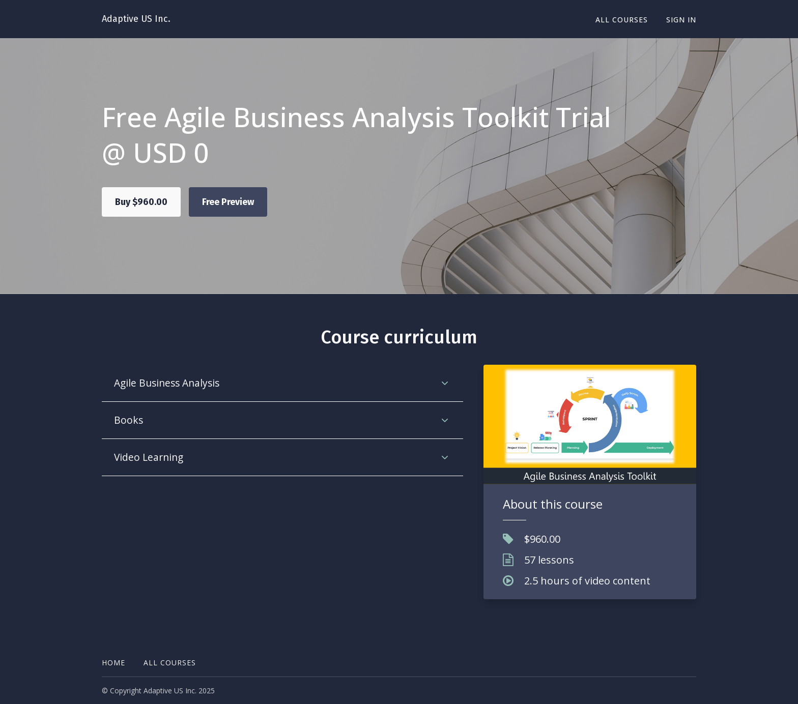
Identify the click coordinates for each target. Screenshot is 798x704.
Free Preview (228, 202)
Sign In (681, 19)
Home (113, 662)
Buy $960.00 (141, 202)
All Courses (621, 19)
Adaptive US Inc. (136, 18)
